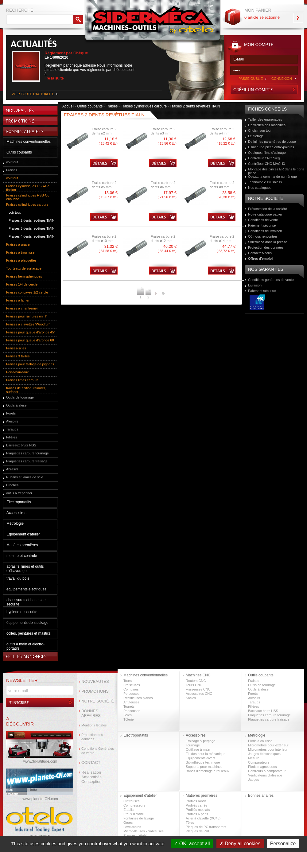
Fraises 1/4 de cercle (21, 284)
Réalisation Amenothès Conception (91, 777)
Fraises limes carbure (22, 380)
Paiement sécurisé (262, 225)
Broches (12, 485)
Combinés (131, 689)
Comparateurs (259, 762)
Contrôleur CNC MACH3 (266, 163)
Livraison (255, 285)
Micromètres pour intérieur (267, 749)
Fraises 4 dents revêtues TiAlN (32, 236)
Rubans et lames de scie (24, 477)
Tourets (128, 706)
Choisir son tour (260, 130)
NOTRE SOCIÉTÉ (97, 701)
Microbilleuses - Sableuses (143, 831)
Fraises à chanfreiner (22, 308)
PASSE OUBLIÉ (251, 78)
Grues (128, 822)
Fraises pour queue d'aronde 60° (30, 340)
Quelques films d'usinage (267, 152)
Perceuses (131, 693)
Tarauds (12, 429)
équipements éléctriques (26, 589)
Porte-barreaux (17, 372)
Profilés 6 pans (197, 814)
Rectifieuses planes (138, 698)
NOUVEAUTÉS (95, 681)
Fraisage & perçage (200, 741)
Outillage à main (198, 749)
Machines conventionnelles (28, 141)
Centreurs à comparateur (267, 771)
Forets (11, 413)
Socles (191, 698)
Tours (127, 681)
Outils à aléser (17, 405)
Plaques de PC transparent (206, 827)
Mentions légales (94, 725)
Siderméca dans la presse (267, 242)
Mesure (253, 758)
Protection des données (266, 247)
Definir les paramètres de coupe (272, 141)
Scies (127, 715)
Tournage (193, 745)
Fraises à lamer (17, 300)
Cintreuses (131, 801)
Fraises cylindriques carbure (27, 204)
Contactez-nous (260, 253)
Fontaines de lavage (138, 818)
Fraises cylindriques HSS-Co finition (27, 188)
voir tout (12, 162)
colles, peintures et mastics (28, 633)
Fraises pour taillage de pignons (30, 364)
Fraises (11, 170)
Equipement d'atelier (23, 534)
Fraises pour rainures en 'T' (26, 316)
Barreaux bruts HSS (21, 445)
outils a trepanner (19, 493)
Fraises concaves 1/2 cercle (27, 292)
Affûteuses (131, 702)
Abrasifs (12, 469)
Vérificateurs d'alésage (265, 775)
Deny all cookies (240, 843)
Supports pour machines (204, 766)
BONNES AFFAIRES (91, 713)
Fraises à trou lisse (20, 252)
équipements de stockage (27, 623)
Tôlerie (128, 719)
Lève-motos (132, 827)
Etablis (128, 809)
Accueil (68, 106)
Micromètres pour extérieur (268, 745)
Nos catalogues (259, 187)
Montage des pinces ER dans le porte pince (276, 171)
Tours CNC (194, 685)
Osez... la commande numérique (272, 176)
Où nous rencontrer (262, 236)
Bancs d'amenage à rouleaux (207, 771)
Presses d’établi (135, 835)
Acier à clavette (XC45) (203, 818)
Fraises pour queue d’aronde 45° (30, 332)
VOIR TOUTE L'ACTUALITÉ (33, 94)
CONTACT (90, 762)
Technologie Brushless (265, 182)
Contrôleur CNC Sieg (264, 158)
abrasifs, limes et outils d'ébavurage (25, 568)
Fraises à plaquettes (21, 260)
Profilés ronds (196, 801)
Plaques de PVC (198, 831)
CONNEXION (281, 78)
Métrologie (15, 523)
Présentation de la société (267, 209)
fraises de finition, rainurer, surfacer (26, 390)
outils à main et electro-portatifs (25, 646)
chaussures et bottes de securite (25, 602)
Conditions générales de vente (271, 280)
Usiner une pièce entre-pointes (271, 147)
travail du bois (17, 578)
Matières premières (22, 545)
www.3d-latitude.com (40, 761)
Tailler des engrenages (265, 119)
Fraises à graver (18, 244)
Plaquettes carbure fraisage (27, 461)
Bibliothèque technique (203, 762)
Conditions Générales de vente (97, 751)
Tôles (190, 822)
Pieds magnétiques (262, 766)
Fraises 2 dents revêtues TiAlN (32, 220)
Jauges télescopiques (264, 754)
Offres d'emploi (260, 258)
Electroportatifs (18, 502)
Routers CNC (196, 681)
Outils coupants (19, 152)
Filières (11, 437)
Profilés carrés (196, 805)
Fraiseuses (131, 685)
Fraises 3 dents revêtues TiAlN (32, 228)
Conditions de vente (263, 220)
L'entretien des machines (267, 125)
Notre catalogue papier (265, 214)
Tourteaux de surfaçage (23, 268)
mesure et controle (21, 556)
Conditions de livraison (265, 231)
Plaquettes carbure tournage (27, 453)
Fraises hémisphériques (24, 276)
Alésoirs (12, 421)
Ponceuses (131, 711)
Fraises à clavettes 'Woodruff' (28, 324)
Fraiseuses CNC (198, 689)
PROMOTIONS (95, 691)
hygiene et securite (21, 612)
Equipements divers (201, 758)
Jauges (253, 779)
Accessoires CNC (199, 693)
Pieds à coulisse (260, 741)
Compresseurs (134, 805)
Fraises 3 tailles (17, 356)
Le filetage (256, 136)
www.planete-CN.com (40, 799)
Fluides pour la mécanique (205, 754)
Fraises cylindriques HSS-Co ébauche (27, 197)
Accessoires (16, 513)
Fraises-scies (16, 348)
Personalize (283, 843)
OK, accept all (192, 843)
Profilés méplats (198, 809)
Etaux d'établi (133, 814)
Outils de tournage (20, 397)
